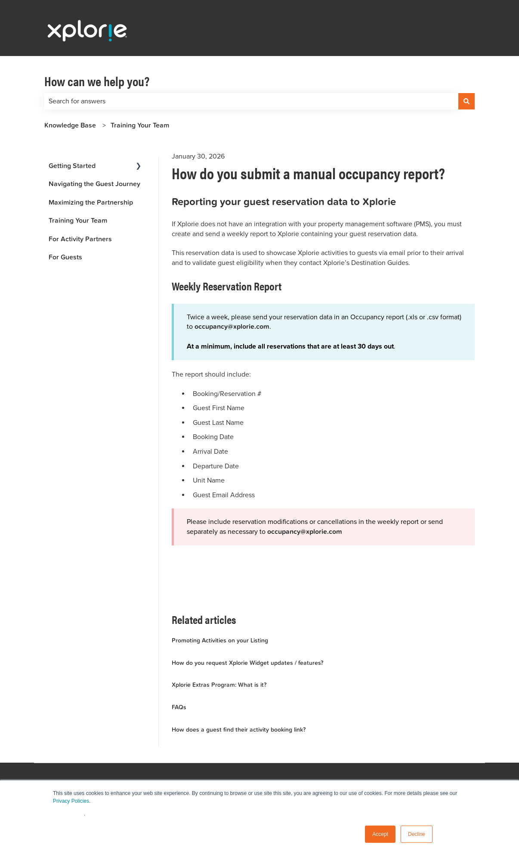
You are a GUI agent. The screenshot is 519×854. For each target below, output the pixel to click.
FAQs (179, 707)
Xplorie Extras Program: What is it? (219, 684)
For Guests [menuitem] (65, 257)
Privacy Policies (71, 801)
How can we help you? (96, 81)
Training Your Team (140, 125)
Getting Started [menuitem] (72, 166)
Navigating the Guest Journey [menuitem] (94, 184)
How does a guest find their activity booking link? (239, 729)
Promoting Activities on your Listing (220, 640)
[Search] (466, 101)
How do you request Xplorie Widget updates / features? (247, 662)
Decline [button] (416, 834)
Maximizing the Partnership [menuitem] (91, 202)
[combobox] (251, 101)
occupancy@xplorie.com (304, 532)
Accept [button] (380, 834)
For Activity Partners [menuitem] (80, 239)
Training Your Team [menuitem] (78, 220)
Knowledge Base (70, 125)
